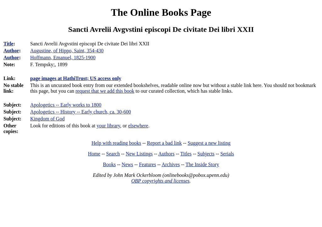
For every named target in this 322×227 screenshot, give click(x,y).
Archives (171, 164)
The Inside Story (202, 164)
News (127, 164)
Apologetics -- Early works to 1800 (65, 105)
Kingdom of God (47, 118)
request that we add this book (104, 91)
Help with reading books (116, 143)
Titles (186, 153)
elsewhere (138, 125)
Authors (166, 153)
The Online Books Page (161, 12)
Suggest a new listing (209, 143)
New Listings (139, 153)
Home (94, 153)
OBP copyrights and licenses (160, 180)
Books (109, 164)
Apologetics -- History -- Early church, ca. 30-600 (80, 111)
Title (8, 43)
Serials (227, 153)
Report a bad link (164, 143)
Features (147, 164)
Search (113, 153)
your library (108, 125)
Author (11, 50)
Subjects (205, 153)
